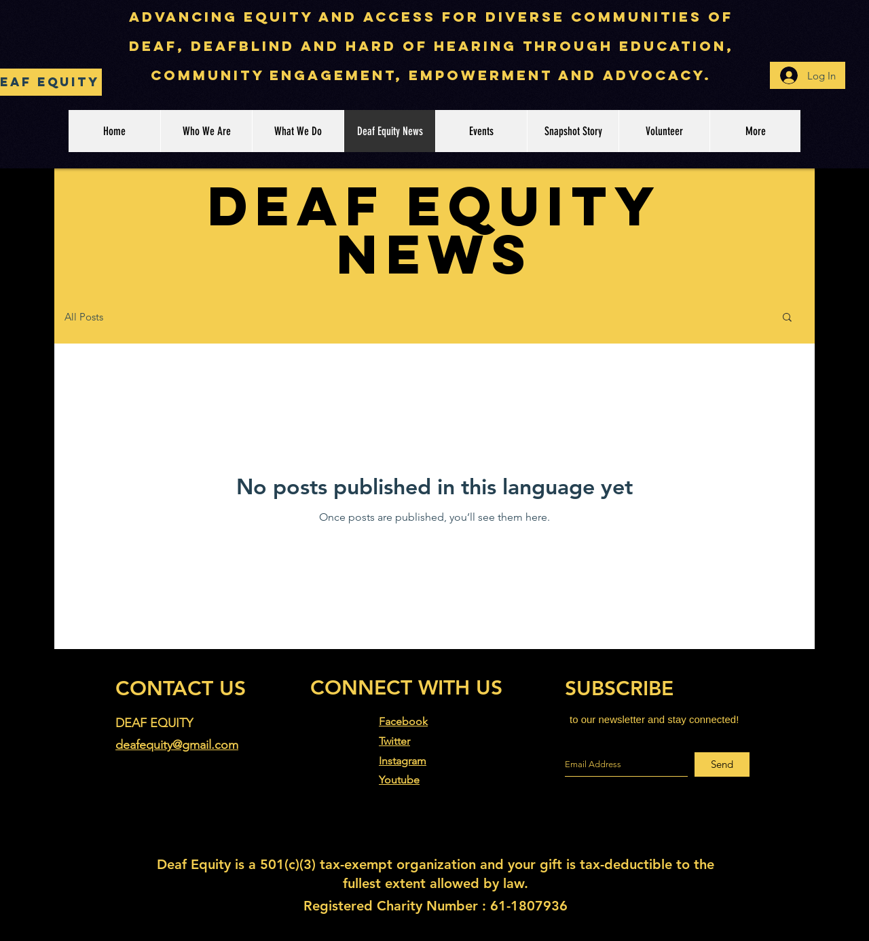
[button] (787, 318)
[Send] (722, 764)
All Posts (83, 316)
